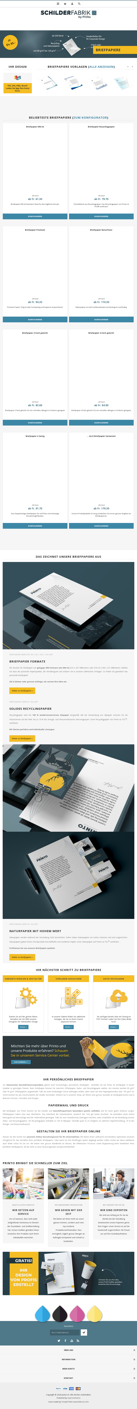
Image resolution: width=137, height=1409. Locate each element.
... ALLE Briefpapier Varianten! (101, 436)
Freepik (65, 1401)
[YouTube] (72, 1341)
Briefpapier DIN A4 (35, 126)
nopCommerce (73, 1398)
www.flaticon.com (81, 1401)
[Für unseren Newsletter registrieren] (64, 1332)
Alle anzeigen (101, 67)
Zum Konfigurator (90, 117)
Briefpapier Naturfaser (101, 230)
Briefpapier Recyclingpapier (101, 126)
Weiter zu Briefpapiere (21, 690)
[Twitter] (59, 1341)
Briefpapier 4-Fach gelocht (101, 333)
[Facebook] (65, 1341)
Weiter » (23, 1027)
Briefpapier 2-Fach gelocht (35, 333)
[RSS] (78, 1341)
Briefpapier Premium (35, 230)
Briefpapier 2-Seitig (35, 436)
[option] (48, 83)
